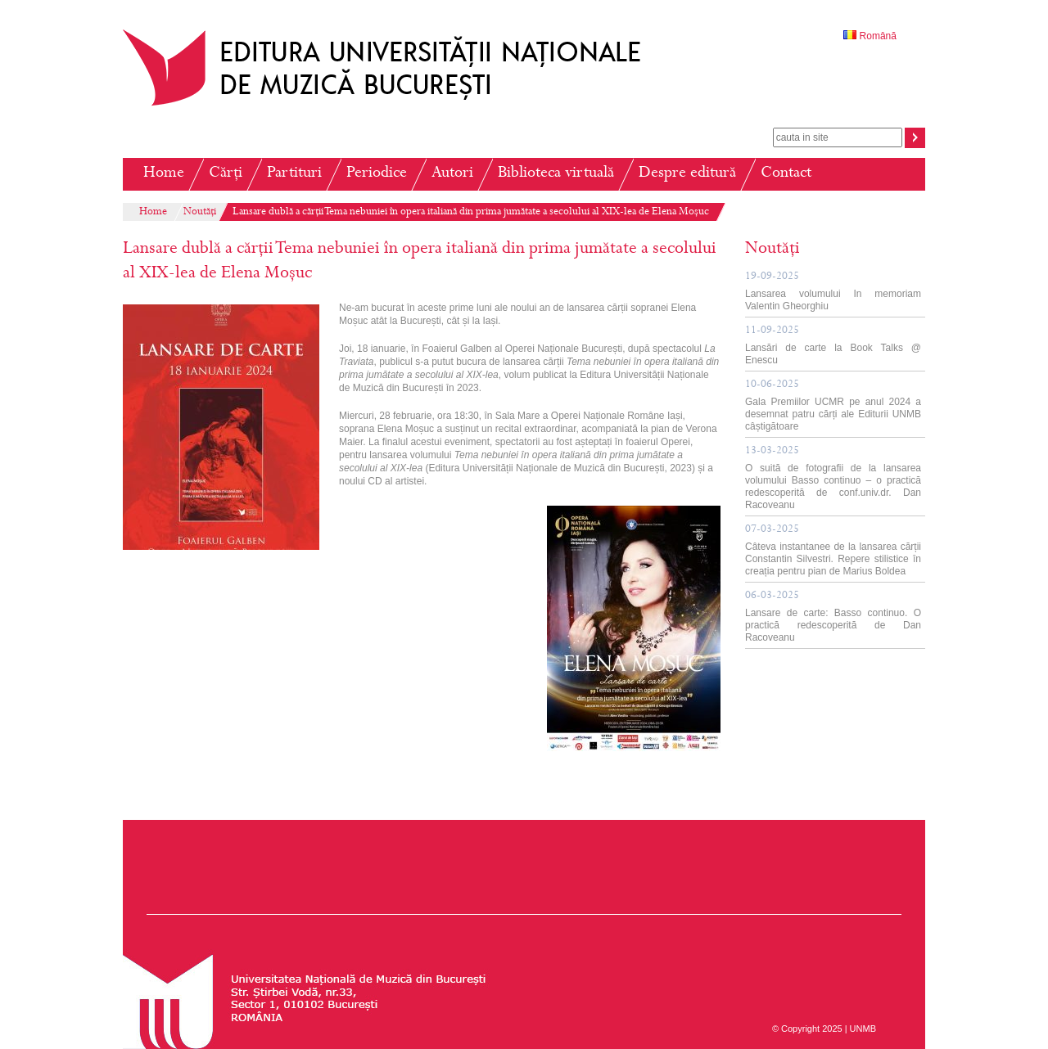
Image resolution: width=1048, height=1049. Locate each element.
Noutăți (199, 212)
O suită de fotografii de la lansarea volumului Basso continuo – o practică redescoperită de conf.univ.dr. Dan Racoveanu (833, 478)
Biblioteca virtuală (556, 173)
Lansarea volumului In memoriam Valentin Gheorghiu (833, 292)
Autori (452, 173)
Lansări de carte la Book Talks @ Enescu (833, 346)
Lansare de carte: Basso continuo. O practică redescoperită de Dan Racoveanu (833, 617)
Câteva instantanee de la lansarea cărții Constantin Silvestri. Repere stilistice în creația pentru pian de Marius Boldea (833, 550)
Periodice (376, 173)
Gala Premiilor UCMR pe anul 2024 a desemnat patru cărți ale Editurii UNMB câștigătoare (833, 406)
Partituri (294, 173)
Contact (786, 173)
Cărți (225, 173)
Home (163, 173)
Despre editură (687, 173)
